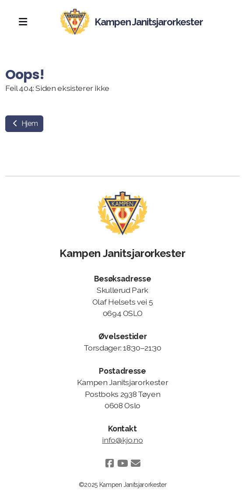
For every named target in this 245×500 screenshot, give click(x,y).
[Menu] (23, 22)
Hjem (24, 123)
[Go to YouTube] (122, 463)
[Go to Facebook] (109, 463)
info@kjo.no (122, 439)
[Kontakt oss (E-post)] (135, 463)
